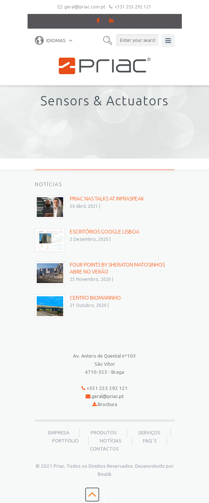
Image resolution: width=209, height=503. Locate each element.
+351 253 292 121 (133, 6)
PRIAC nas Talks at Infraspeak (107, 199)
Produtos (104, 432)
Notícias (111, 441)
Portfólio (65, 441)
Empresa (58, 432)
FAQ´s (150, 441)
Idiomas (50, 40)
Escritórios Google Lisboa (104, 232)
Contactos (104, 449)
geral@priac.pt (107, 396)
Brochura (107, 404)
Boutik (105, 474)
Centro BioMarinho (95, 298)
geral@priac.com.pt (84, 6)
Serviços (149, 432)
